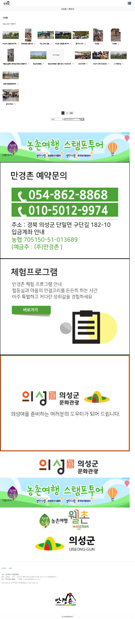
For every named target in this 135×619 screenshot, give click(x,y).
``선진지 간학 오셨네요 (99, 64)
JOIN (10, 568)
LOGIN (3, 568)
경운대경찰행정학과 (9, 84)
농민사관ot (9, 104)
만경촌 (97, 44)
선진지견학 (82, 64)
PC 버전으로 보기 (67, 617)
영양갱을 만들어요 (27, 44)
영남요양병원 (37, 64)
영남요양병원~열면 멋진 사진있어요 (59, 64)
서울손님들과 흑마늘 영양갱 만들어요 (15, 64)
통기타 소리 (80, 44)
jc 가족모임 (117, 64)
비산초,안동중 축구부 (10, 44)
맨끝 (71, 113)
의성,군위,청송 (45, 44)
